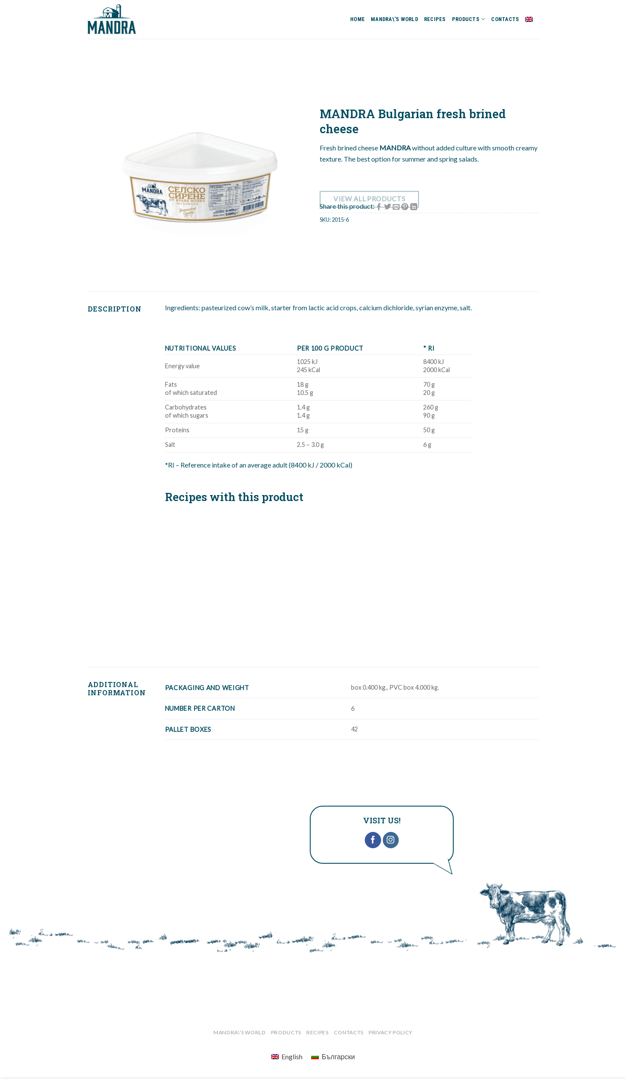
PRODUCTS (469, 19)
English (531, 19)
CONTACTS (505, 19)
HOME (357, 19)
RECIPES (435, 19)
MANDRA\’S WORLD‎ (394, 19)
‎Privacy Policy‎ (390, 1032)
